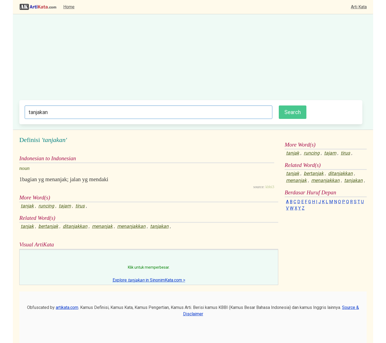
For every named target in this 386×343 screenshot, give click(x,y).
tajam (65, 206)
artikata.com (67, 307)
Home (69, 6)
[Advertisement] (191, 59)
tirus (80, 206)
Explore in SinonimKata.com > (149, 280)
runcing (46, 206)
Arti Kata (359, 6)
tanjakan (159, 226)
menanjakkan (131, 226)
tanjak (27, 206)
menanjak (102, 226)
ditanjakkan (75, 226)
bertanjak (48, 226)
